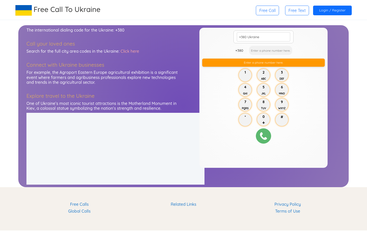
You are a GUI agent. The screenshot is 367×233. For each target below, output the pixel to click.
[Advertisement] (115, 148)
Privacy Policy (287, 204)
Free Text (297, 10)
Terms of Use (287, 211)
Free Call (267, 10)
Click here (130, 51)
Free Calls (79, 204)
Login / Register (332, 10)
